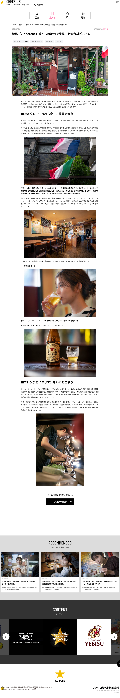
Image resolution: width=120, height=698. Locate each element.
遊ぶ (83, 17)
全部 (37, 17)
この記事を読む (60, 501)
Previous (6, 638)
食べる (52, 17)
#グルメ (49, 41)
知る (68, 17)
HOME (14, 24)
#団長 (59, 41)
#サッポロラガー (21, 41)
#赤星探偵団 (37, 41)
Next (114, 638)
